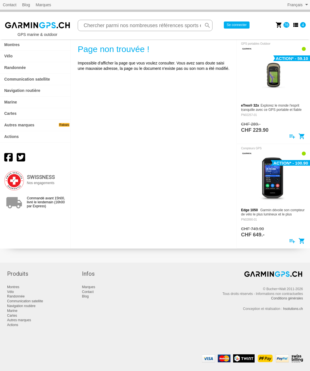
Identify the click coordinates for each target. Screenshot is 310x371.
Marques (43, 5)
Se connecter (237, 25)
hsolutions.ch (293, 309)
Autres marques (37, 125)
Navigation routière (22, 90)
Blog (26, 5)
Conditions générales (287, 298)
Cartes (10, 113)
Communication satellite (27, 79)
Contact (9, 5)
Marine (10, 102)
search (207, 25)
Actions (11, 136)
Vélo (8, 56)
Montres (11, 44)
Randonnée (15, 67)
